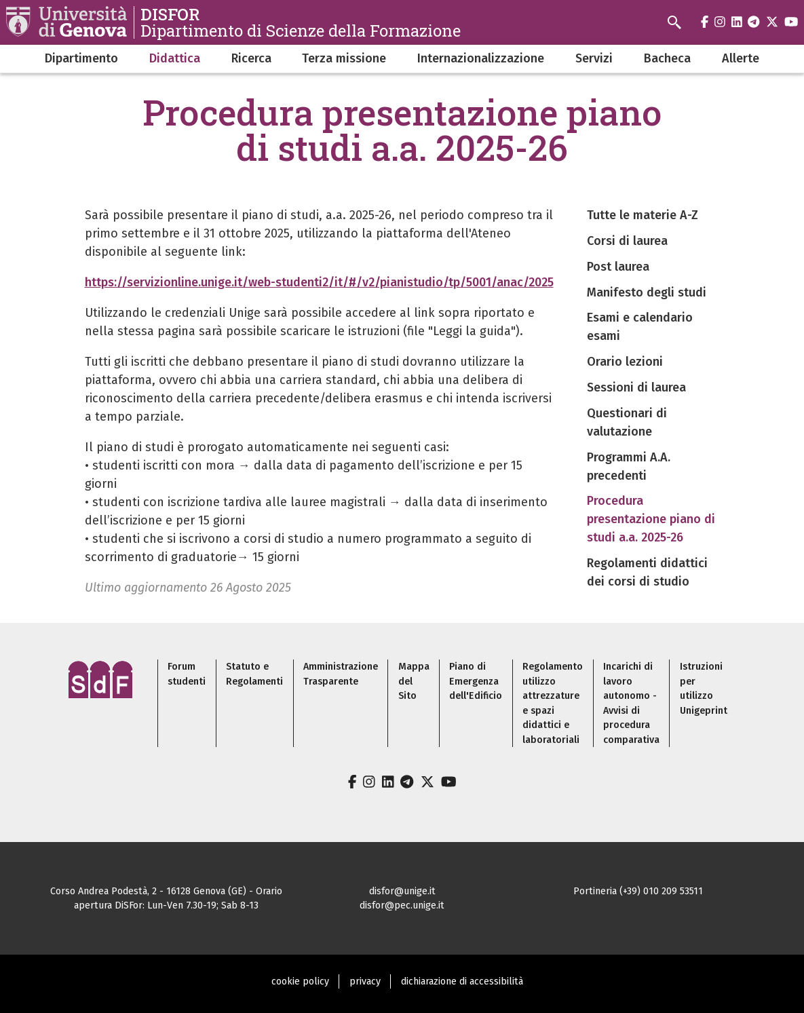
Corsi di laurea (627, 240)
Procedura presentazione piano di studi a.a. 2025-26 (651, 519)
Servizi (594, 58)
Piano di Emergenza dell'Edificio (475, 681)
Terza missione (344, 58)
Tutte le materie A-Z (642, 215)
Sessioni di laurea (636, 387)
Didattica (174, 58)
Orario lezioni (625, 361)
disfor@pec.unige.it (402, 905)
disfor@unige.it (402, 891)
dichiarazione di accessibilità (462, 981)
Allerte (740, 58)
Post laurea (618, 266)
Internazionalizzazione (480, 58)
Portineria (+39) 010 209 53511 (638, 891)
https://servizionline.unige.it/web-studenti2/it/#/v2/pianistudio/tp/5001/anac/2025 (319, 282)
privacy (365, 981)
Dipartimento (81, 58)
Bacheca (667, 58)
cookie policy (300, 981)
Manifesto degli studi (646, 292)
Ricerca (251, 58)
